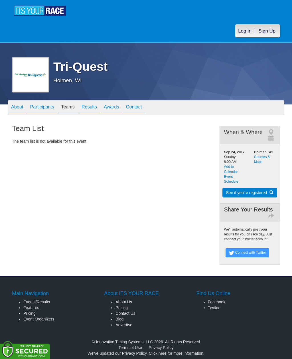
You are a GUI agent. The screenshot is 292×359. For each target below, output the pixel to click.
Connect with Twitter (247, 253)
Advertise (123, 324)
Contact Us (125, 313)
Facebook (216, 302)
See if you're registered (249, 192)
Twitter (214, 307)
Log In (245, 32)
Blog (119, 319)
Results (99, 107)
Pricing (29, 313)
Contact (149, 107)
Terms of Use (130, 347)
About (18, 107)
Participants (46, 107)
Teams (75, 107)
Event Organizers (38, 319)
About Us (123, 302)
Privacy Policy (161, 347)
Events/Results (36, 302)
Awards (124, 107)
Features (31, 307)
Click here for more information (176, 353)
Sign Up (266, 32)
